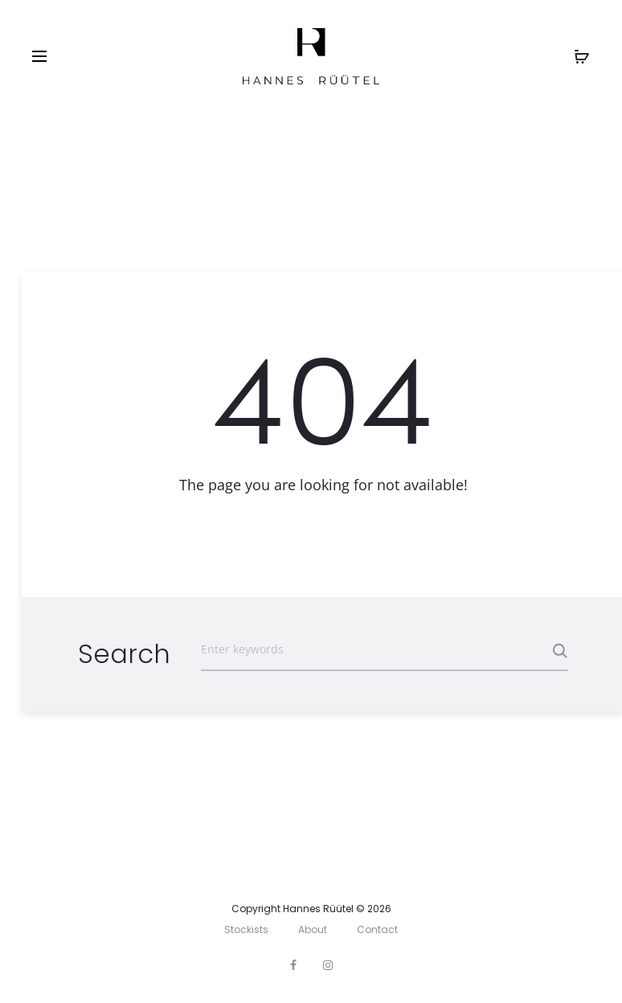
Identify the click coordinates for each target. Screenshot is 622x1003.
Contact (377, 929)
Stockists (246, 929)
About (312, 929)
